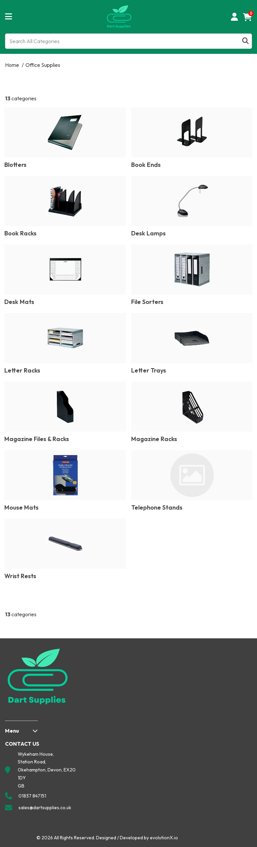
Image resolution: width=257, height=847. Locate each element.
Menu (12, 730)
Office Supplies (42, 65)
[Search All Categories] (128, 41)
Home (12, 65)
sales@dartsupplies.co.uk (44, 808)
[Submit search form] (245, 41)
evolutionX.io (164, 838)
